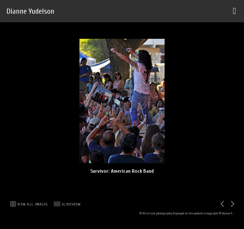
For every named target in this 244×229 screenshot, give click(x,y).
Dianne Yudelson (30, 11)
